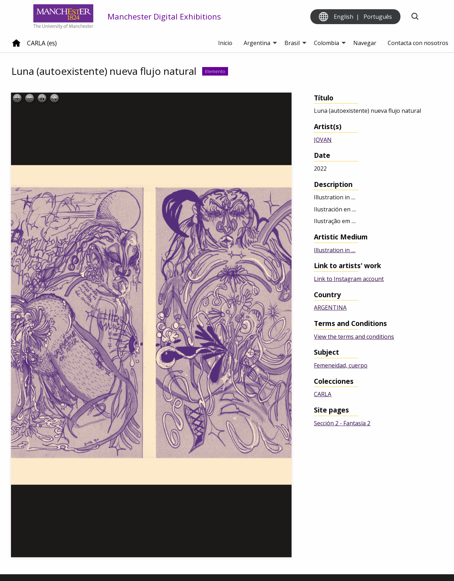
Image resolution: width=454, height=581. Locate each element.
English (343, 17)
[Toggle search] (414, 17)
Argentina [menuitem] (257, 43)
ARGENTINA (330, 307)
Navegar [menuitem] (364, 43)
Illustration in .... (334, 250)
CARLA (322, 394)
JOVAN (323, 140)
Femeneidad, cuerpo (340, 365)
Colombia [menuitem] (326, 43)
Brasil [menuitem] (292, 43)
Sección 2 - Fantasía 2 (342, 423)
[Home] (16, 46)
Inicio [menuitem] (225, 43)
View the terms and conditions (354, 337)
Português (378, 17)
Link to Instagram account (349, 279)
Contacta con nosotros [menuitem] (418, 43)
